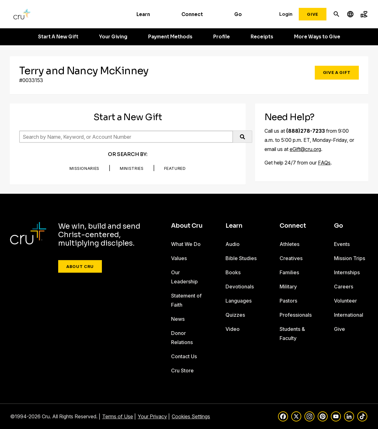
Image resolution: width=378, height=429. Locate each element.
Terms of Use (117, 416)
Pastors (288, 301)
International (348, 315)
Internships (347, 272)
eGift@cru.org (305, 149)
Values (179, 258)
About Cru (80, 266)
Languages (238, 301)
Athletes (289, 244)
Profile (221, 37)
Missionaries (84, 168)
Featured (175, 168)
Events (342, 244)
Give (312, 14)
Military (288, 286)
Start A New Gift (58, 37)
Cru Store (182, 370)
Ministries (132, 168)
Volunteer (345, 301)
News (178, 319)
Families (289, 272)
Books (233, 272)
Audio (232, 244)
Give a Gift (337, 72)
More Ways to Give (317, 37)
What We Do (186, 244)
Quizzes (235, 315)
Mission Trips (349, 258)
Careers (343, 286)
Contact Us (184, 356)
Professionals (296, 315)
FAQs (324, 162)
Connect (192, 14)
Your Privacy (152, 416)
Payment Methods (170, 37)
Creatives (291, 258)
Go (238, 14)
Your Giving (113, 37)
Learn (143, 14)
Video (232, 329)
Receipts (262, 37)
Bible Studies (241, 258)
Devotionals (239, 286)
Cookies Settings (191, 416)
